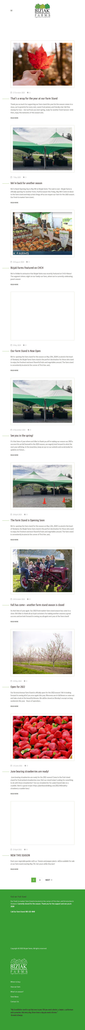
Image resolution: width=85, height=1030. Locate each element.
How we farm (15, 987)
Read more (14, 118)
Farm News (15, 997)
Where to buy (15, 982)
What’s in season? (17, 992)
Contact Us (15, 1001)
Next (47, 880)
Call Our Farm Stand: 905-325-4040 (23, 912)
